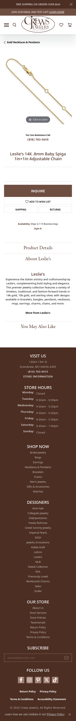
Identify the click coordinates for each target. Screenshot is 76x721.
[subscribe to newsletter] (66, 658)
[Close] (71, 4)
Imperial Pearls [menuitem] (38, 532)
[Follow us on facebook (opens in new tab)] (21, 680)
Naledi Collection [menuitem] (38, 566)
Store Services (38, 613)
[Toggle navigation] (6, 25)
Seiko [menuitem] (38, 586)
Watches (38, 491)
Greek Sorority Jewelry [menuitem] (38, 528)
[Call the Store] (38, 371)
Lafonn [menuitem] (38, 552)
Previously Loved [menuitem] (38, 576)
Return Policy (38, 627)
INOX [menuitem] (38, 537)
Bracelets (37, 472)
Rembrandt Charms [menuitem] (38, 581)
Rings (38, 457)
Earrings (38, 462)
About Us (37, 608)
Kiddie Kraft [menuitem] (38, 547)
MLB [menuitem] (38, 562)
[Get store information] (38, 376)
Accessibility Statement (51, 699)
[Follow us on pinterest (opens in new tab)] (38, 680)
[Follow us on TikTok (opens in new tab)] (55, 680)
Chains (38, 477)
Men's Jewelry (38, 482)
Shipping (20, 209)
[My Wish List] (61, 25)
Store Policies (38, 617)
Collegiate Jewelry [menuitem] (38, 513)
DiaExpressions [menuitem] (38, 518)
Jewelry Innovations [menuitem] (38, 542)
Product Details (38, 248)
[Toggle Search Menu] (14, 25)
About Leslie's (38, 259)
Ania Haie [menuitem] (38, 508)
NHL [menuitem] (38, 571)
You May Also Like (38, 326)
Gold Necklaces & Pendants (23, 42)
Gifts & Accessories (38, 486)
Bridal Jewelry (38, 452)
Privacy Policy (38, 632)
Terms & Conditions (38, 637)
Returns (55, 209)
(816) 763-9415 (38, 139)
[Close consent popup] (70, 714)
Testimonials (38, 622)
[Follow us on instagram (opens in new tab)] (29, 680)
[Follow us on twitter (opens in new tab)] (46, 680)
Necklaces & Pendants (38, 467)
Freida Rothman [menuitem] (38, 523)
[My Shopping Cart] (69, 25)
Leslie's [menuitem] (38, 557)
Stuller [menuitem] (38, 591)
